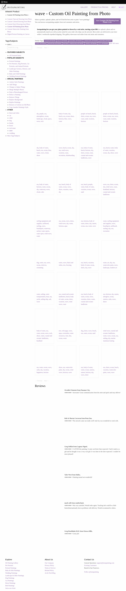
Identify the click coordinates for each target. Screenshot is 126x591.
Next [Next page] (46, 47)
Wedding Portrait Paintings (17, 76)
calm (42, 192)
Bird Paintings (9, 585)
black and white (14, 113)
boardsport (40, 228)
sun (86, 226)
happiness (40, 372)
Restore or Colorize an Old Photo (19, 105)
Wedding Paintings (11, 573)
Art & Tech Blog (50, 573)
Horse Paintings (10, 583)
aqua (65, 226)
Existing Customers (90, 565)
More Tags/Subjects (13, 136)
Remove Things (14, 97)
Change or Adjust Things (17, 87)
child (10, 118)
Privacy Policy (49, 565)
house (11, 125)
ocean (46, 116)
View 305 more (114, 43)
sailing (43, 294)
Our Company (49, 563)
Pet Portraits (9, 565)
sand (86, 119)
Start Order (107, 21)
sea (45, 114)
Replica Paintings (14, 102)
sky (38, 114)
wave (38, 121)
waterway (42, 189)
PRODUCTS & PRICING (99, 7)
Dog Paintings (9, 578)
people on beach (86, 114)
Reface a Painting (14, 94)
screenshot (66, 333)
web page (65, 331)
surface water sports (43, 231)
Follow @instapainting (91, 572)
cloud (45, 119)
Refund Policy (49, 570)
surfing (39, 226)
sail (50, 299)
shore (72, 116)
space (49, 119)
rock (42, 121)
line (70, 336)
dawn (105, 302)
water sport (40, 233)
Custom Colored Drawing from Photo (19, 21)
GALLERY (84, 7)
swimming (40, 267)
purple (41, 114)
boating (111, 341)
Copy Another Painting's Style (18, 107)
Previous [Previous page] (40, 47)
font (66, 336)
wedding (12, 133)
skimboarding (70, 155)
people (90, 184)
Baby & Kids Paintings (12, 570)
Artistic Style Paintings (16, 82)
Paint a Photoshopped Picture (18, 92)
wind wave (65, 150)
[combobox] (19, 47)
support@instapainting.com (105, 563)
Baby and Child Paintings (17, 74)
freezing (68, 265)
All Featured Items (15, 55)
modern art (113, 267)
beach (60, 116)
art (108, 262)
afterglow (106, 296)
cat (10, 115)
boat (47, 296)
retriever (43, 265)
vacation (91, 119)
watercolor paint (108, 265)
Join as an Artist (10, 588)
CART (121, 7)
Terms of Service (50, 568)
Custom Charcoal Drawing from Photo (19, 19)
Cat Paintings (9, 580)
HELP (113, 7)
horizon (61, 119)
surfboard (45, 223)
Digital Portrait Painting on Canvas (18, 34)
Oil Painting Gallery (11, 563)
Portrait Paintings (14, 61)
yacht (38, 299)
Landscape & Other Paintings (14, 575)
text (60, 331)
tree (64, 265)
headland (106, 189)
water (38, 153)
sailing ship (44, 299)
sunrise (105, 299)
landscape (40, 119)
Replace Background (15, 100)
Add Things (13, 84)
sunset (94, 223)
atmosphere (40, 116)
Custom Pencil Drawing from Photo (18, 24)
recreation (62, 155)
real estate (12, 128)
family (11, 123)
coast (60, 121)
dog (10, 120)
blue (65, 119)
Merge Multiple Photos (16, 89)
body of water (63, 114)
